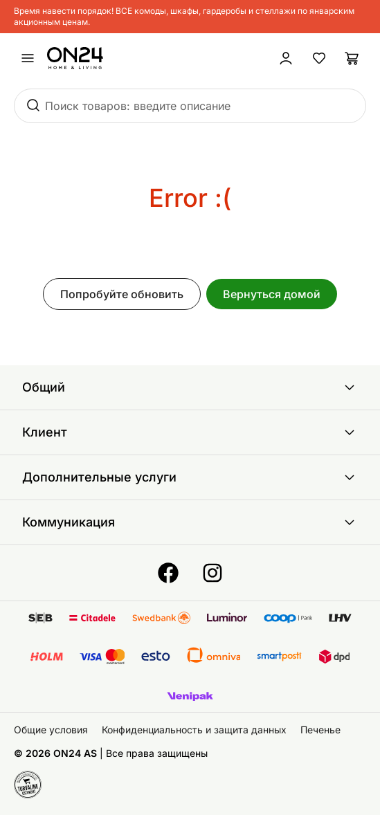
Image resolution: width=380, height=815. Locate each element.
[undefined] (28, 58)
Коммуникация (190, 522)
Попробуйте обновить (121, 294)
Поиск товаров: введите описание (137, 106)
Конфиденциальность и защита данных (194, 729)
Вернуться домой (271, 294)
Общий (190, 387)
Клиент (190, 432)
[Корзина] (352, 58)
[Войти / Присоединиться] (286, 58)
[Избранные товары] (319, 58)
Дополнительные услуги (190, 477)
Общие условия (51, 729)
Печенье (320, 729)
